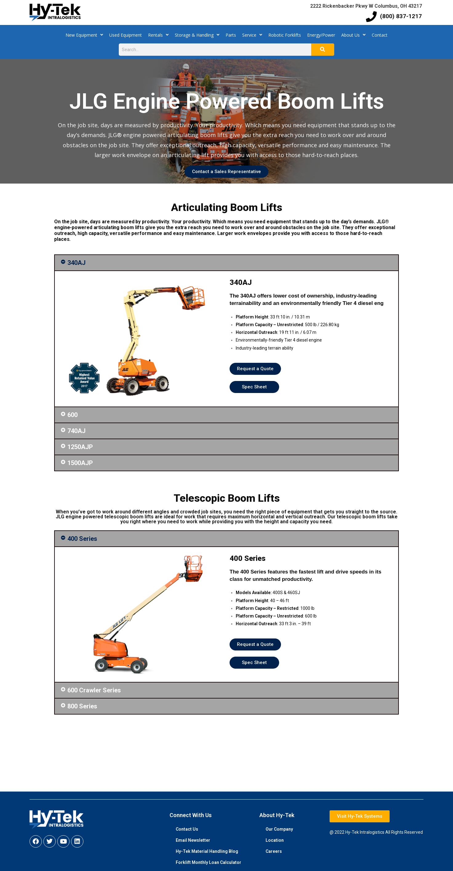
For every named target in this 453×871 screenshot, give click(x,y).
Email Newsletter (193, 840)
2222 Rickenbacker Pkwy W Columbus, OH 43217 (366, 6)
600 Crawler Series (94, 690)
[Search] (322, 49)
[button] (226, 262)
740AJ (76, 431)
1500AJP (80, 463)
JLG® (114, 135)
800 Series (82, 706)
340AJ (76, 262)
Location (275, 840)
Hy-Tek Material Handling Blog (207, 851)
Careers (274, 851)
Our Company (279, 829)
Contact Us (187, 829)
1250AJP (80, 447)
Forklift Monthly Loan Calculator (208, 862)
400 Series (82, 538)
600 (72, 415)
